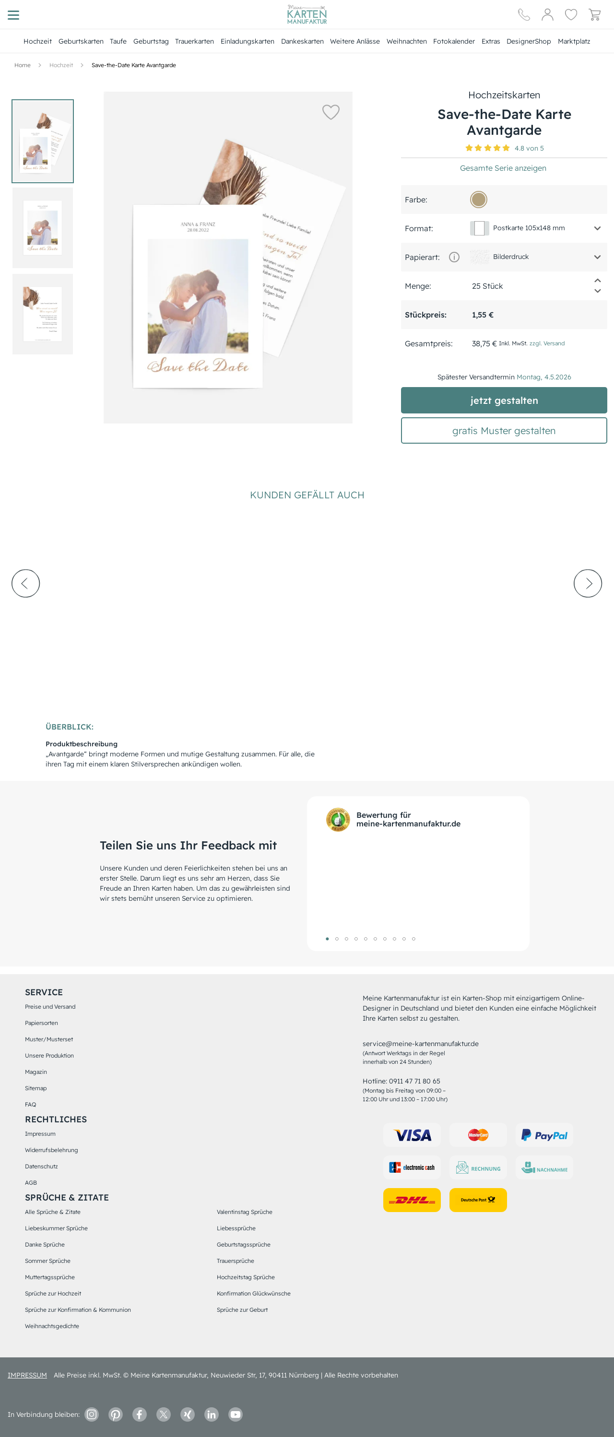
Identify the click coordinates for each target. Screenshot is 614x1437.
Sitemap (36, 1088)
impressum (27, 1375)
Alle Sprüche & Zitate (53, 1211)
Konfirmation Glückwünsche (254, 1293)
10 (413, 938)
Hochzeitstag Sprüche (246, 1277)
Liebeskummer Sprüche (56, 1228)
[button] (331, 111)
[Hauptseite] (307, 14)
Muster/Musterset (49, 1039)
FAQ (30, 1104)
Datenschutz (41, 1166)
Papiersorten (41, 1022)
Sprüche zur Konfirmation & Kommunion (78, 1309)
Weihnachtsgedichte (52, 1326)
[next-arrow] (588, 610)
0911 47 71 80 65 (414, 1081)
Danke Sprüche (45, 1244)
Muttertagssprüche (50, 1277)
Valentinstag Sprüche (244, 1211)
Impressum (40, 1133)
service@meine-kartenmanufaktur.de (421, 1043)
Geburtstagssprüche (244, 1244)
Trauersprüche (235, 1260)
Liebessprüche (236, 1228)
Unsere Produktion (49, 1055)
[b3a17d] (478, 199)
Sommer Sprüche (48, 1260)
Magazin (36, 1071)
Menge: (418, 286)
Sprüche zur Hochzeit (53, 1293)
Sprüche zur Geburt (242, 1309)
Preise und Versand (50, 1006)
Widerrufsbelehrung (51, 1150)
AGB (31, 1182)
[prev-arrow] (26, 610)
